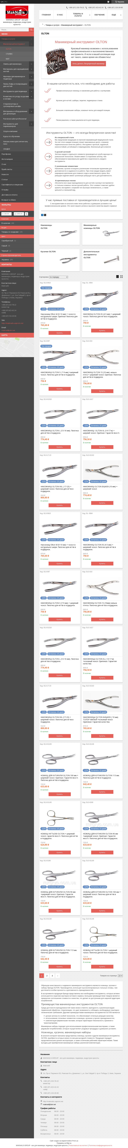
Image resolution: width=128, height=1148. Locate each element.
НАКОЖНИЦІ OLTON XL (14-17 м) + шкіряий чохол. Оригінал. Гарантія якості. (101, 431)
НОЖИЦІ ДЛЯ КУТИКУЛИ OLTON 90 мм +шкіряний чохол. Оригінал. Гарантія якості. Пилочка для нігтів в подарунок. (100, 836)
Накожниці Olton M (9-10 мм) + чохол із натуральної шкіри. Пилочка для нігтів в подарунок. (58, 547)
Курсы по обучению (11, 136)
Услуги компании (10, 131)
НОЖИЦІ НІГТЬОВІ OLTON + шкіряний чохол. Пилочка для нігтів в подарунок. (100, 951)
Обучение (99, 15)
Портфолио (6, 154)
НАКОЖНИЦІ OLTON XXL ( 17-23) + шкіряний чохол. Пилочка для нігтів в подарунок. (57, 488)
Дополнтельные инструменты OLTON (91, 254)
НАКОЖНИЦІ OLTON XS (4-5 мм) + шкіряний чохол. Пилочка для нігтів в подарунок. (99, 547)
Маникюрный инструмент (14, 44)
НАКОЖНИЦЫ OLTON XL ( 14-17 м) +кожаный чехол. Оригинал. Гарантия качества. (100, 661)
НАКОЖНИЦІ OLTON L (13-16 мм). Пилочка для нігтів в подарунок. (60, 431)
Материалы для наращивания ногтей (15, 70)
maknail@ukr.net (8, 330)
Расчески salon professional (14, 119)
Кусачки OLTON (48, 251)
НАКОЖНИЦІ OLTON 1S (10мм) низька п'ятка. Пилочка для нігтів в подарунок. (100, 604)
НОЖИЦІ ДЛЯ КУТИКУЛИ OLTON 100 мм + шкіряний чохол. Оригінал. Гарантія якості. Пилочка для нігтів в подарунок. (59, 777)
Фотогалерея (7, 159)
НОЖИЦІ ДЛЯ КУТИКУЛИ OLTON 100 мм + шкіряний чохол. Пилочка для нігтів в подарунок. (102, 894)
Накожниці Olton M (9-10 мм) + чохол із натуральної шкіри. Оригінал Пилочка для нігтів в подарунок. (59, 316)
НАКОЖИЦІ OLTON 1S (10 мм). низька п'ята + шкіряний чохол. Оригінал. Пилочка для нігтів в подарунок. (102, 374)
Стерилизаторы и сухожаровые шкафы (12, 105)
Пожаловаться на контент (78, 1145)
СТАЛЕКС (9, 54)
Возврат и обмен (9, 200)
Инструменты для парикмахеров (10, 125)
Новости (5, 174)
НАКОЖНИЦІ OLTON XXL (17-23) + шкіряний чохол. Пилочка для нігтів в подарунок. (57, 719)
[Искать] (31, 30)
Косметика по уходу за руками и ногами (16, 97)
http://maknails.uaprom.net (12, 323)
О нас (4, 164)
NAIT (7, 59)
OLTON (8, 49)
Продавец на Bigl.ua (64, 1143)
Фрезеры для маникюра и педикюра (14, 77)
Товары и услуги (8, 39)
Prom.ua (75, 1141)
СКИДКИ (6, 149)
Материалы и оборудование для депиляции (15, 112)
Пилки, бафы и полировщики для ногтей (15, 85)
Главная (46, 15)
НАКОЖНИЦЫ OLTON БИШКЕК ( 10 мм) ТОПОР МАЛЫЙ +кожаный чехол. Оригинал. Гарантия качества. (100, 719)
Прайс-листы (7, 169)
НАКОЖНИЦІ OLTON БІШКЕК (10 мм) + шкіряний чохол (100, 487)
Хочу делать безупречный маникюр (88, 63)
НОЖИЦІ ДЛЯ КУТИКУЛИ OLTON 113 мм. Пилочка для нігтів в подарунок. (101, 776)
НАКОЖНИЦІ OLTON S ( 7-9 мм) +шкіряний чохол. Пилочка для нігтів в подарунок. (59, 373)
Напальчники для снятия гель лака (15, 142)
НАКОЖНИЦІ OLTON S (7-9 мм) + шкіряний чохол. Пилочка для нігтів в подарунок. (59, 604)
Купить (60, 333)
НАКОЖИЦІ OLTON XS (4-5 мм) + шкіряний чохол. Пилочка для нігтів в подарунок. (101, 315)
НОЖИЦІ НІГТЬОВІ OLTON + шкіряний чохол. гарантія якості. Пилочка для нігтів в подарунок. (59, 836)
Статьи (5, 179)
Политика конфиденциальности (100, 1145)
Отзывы (5, 189)
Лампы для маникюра (12, 64)
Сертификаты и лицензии (12, 184)
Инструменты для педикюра (15, 91)
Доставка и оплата (9, 195)
